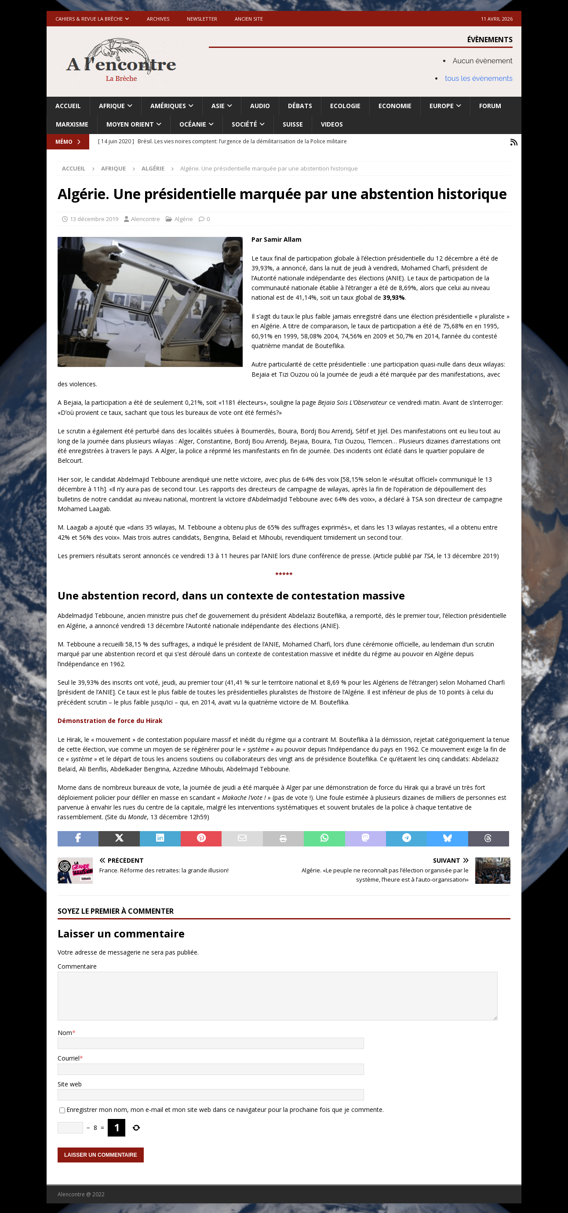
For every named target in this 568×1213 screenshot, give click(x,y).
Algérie (184, 218)
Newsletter (202, 18)
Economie (395, 106)
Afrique (112, 106)
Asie (218, 106)
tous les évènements (479, 78)
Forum (490, 106)
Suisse (293, 124)
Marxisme (72, 124)
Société (244, 124)
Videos (332, 124)
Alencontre (145, 218)
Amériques (168, 106)
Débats (300, 106)
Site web (70, 1083)
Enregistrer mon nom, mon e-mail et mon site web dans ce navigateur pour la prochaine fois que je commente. (225, 1108)
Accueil (68, 106)
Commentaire (77, 965)
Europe (442, 106)
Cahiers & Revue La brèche (89, 18)
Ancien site (249, 18)
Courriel (69, 1057)
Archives (158, 18)
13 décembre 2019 (94, 218)
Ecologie (345, 106)
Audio (260, 106)
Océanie (192, 124)
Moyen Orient (130, 124)
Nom (65, 1031)
